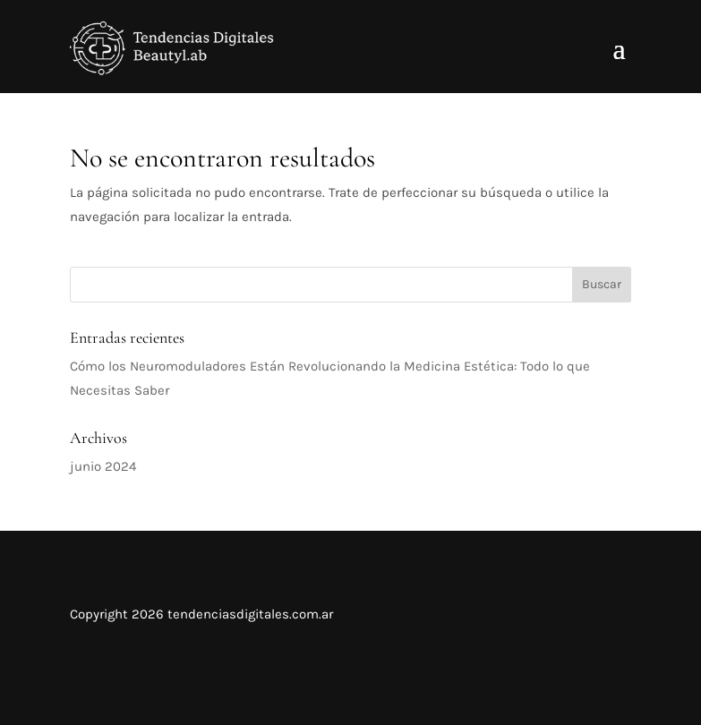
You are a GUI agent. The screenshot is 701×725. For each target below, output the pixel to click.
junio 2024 (103, 466)
